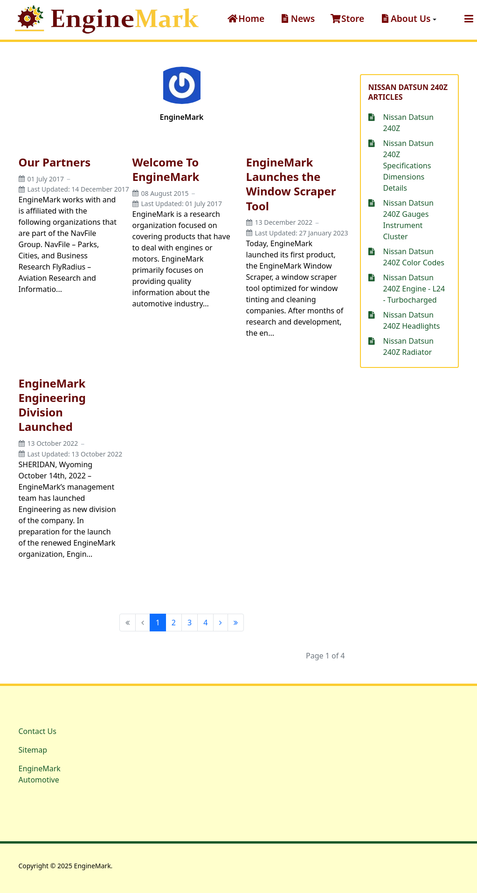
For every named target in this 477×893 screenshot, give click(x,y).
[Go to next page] (220, 622)
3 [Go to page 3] (189, 622)
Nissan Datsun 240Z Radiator (408, 346)
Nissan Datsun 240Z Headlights (411, 320)
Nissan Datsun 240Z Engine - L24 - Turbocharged (414, 288)
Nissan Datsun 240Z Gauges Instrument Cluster (408, 220)
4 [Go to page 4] (205, 622)
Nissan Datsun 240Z (408, 122)
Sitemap (33, 750)
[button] (407, 18)
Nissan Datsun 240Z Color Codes (413, 257)
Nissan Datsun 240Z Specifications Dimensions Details (408, 165)
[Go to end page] (236, 622)
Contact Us (37, 731)
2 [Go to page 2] (174, 622)
